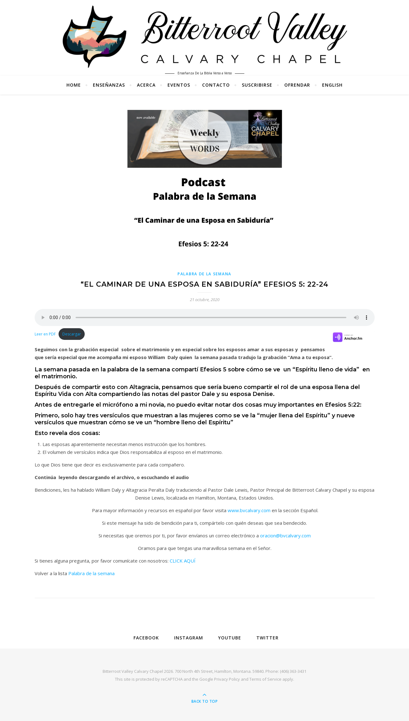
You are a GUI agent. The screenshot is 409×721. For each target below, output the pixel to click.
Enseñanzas (109, 85)
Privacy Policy (227, 679)
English (332, 85)
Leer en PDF (45, 334)
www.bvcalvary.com (249, 510)
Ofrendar (297, 85)
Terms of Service (265, 679)
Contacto (216, 85)
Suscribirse (257, 85)
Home (73, 85)
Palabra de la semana (91, 573)
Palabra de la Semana (204, 274)
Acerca (146, 85)
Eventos (179, 85)
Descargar (71, 334)
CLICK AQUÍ (183, 561)
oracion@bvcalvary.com (285, 535)
